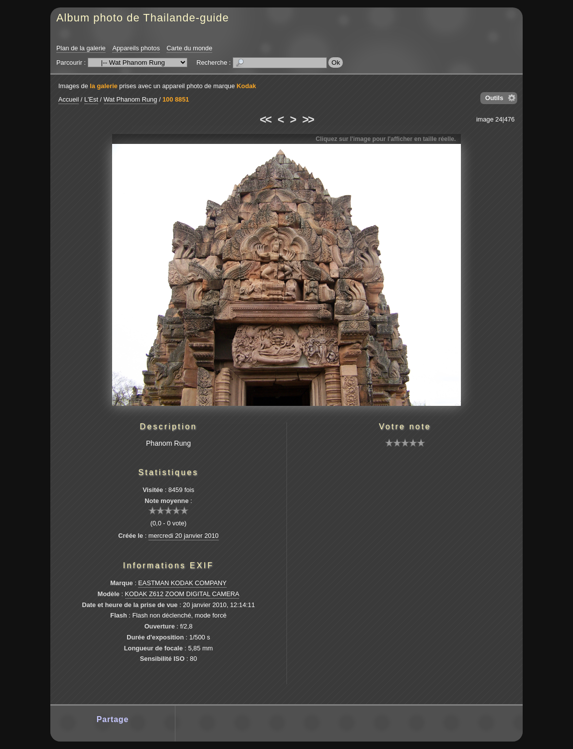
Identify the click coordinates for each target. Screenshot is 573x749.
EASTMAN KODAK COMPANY (182, 583)
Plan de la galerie (81, 48)
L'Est (91, 99)
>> (307, 119)
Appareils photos (135, 48)
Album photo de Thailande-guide (142, 17)
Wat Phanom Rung (130, 99)
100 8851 (175, 99)
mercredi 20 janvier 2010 (183, 535)
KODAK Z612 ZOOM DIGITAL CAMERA (182, 594)
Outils (494, 98)
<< (265, 119)
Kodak (246, 86)
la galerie (104, 86)
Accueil (68, 99)
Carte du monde (189, 48)
